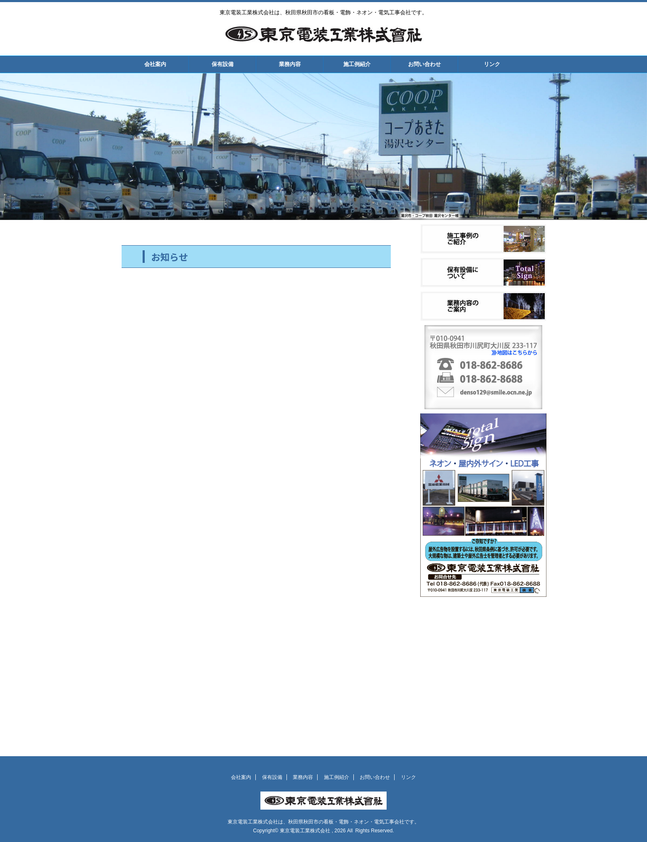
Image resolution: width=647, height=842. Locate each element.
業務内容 (290, 64)
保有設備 (222, 64)
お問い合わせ (424, 64)
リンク (492, 64)
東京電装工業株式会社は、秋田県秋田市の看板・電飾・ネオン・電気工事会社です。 (323, 822)
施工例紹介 (357, 64)
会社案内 (155, 64)
